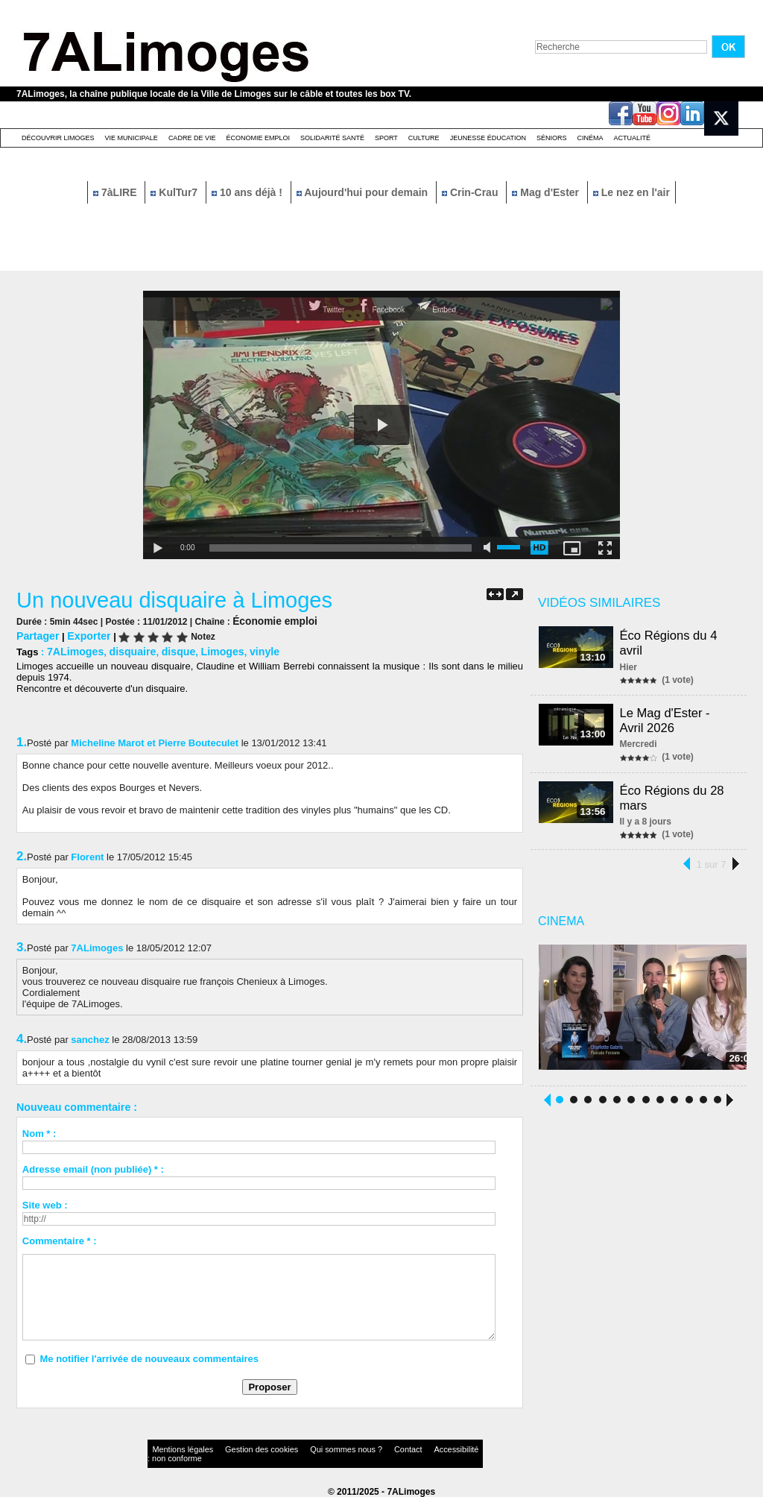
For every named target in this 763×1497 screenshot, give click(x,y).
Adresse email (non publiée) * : (93, 1167)
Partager (36, 634)
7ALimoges (73, 649)
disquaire (126, 649)
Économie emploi (258, 138)
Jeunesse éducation (488, 138)
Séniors (551, 138)
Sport (386, 138)
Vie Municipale (131, 138)
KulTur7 (175, 192)
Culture (424, 138)
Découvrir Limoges (58, 138)
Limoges (209, 649)
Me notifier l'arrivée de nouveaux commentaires (149, 1356)
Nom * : (39, 1131)
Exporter (84, 634)
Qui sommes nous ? (303, 1448)
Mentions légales (176, 1448)
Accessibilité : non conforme (410, 1448)
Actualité (632, 138)
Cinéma (590, 138)
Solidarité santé (332, 138)
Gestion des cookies (237, 1448)
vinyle (248, 649)
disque (168, 649)
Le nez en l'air (631, 192)
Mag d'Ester (547, 192)
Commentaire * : (59, 1238)
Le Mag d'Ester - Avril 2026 (667, 716)
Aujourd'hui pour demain (364, 192)
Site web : (45, 1202)
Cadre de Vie (192, 138)
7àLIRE (116, 192)
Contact (352, 1448)
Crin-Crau (471, 192)
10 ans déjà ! (248, 192)
